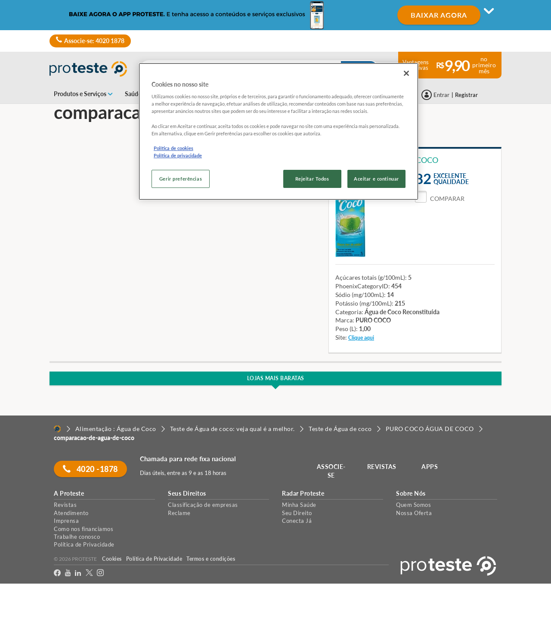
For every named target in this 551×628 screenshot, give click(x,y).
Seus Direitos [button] (187, 493)
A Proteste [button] (69, 493)
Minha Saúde (299, 504)
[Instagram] (100, 574)
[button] (439, 198)
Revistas (65, 504)
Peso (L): (346, 328)
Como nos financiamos (83, 528)
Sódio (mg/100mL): (360, 294)
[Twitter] (89, 574)
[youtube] (68, 574)
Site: (341, 337)
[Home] (57, 428)
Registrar (466, 94)
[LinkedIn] (77, 574)
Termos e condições (210, 559)
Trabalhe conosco (77, 536)
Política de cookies (173, 148)
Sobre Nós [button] (411, 493)
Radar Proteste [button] (303, 493)
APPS (430, 466)
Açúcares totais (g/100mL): (371, 277)
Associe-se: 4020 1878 (90, 41)
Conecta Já (297, 520)
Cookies (112, 559)
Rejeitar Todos (312, 178)
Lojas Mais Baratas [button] (275, 378)
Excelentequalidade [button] (451, 178)
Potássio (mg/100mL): (364, 303)
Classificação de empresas (203, 504)
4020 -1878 (90, 469)
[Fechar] (406, 73)
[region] (278, 131)
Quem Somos (413, 504)
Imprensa (66, 520)
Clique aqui (361, 337)
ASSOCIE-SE (331, 471)
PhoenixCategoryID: (362, 286)
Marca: (344, 320)
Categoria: (349, 312)
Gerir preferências (180, 178)
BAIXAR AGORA (439, 15)
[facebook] (57, 574)
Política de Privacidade (84, 544)
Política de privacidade (178, 155)
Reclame (179, 512)
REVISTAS (381, 466)
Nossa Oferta (414, 512)
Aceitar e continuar (376, 178)
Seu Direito (297, 512)
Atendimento (71, 512)
